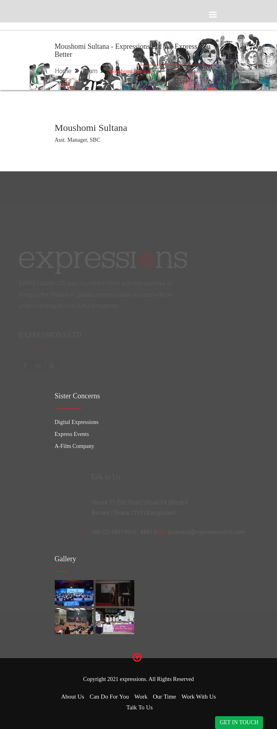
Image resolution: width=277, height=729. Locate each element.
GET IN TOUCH (239, 722)
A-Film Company (74, 446)
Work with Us (198, 696)
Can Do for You (109, 696)
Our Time (164, 696)
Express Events (72, 434)
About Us (72, 696)
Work (140, 696)
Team (90, 71)
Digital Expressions (77, 422)
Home (63, 71)
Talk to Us (139, 707)
